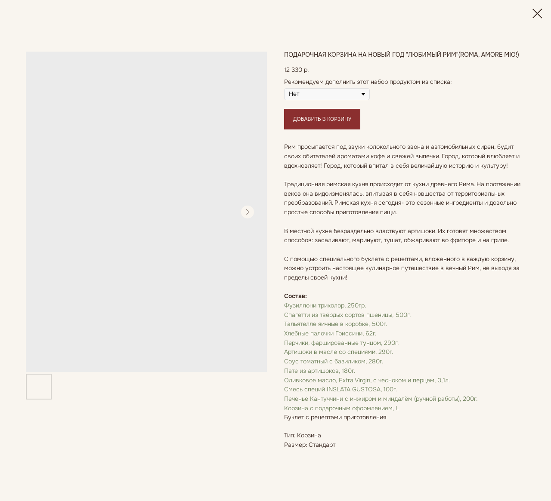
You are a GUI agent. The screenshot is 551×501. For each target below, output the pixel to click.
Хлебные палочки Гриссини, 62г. (330, 333)
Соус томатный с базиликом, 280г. (333, 361)
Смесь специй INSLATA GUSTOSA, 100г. (340, 389)
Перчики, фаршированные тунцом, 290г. (341, 343)
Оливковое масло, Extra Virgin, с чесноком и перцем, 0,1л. (367, 380)
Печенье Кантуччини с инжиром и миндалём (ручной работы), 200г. (380, 399)
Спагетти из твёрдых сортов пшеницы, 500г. (347, 315)
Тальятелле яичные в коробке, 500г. (335, 324)
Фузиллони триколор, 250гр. (325, 305)
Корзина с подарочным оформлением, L (341, 408)
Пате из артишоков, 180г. (319, 371)
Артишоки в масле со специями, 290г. (338, 352)
